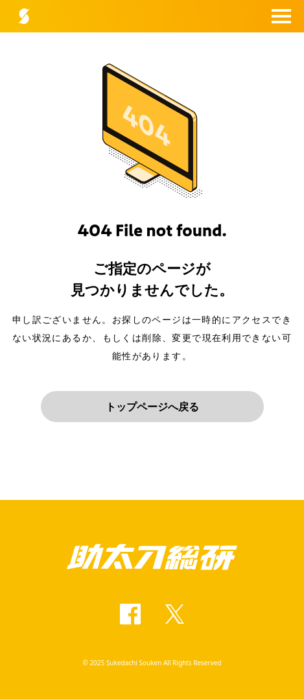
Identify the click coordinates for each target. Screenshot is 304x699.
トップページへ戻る (152, 406)
